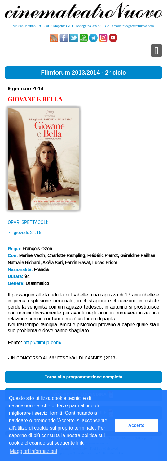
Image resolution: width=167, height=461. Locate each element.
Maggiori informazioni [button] (33, 451)
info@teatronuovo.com (138, 26)
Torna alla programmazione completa (83, 377)
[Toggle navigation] (156, 50)
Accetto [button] (136, 425)
